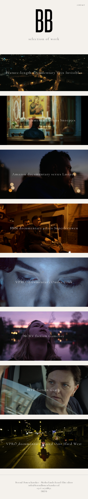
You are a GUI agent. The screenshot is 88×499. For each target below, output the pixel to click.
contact (81, 4)
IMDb (44, 491)
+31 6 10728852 (44, 488)
